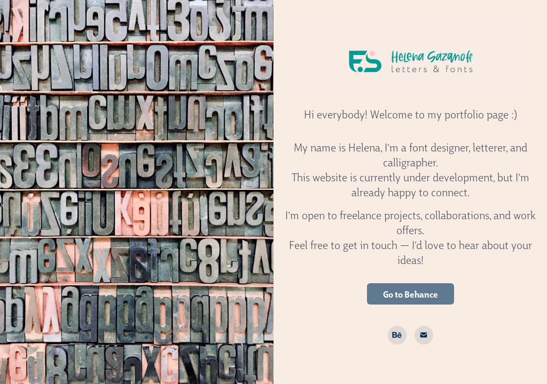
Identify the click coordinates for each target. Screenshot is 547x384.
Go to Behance (410, 293)
